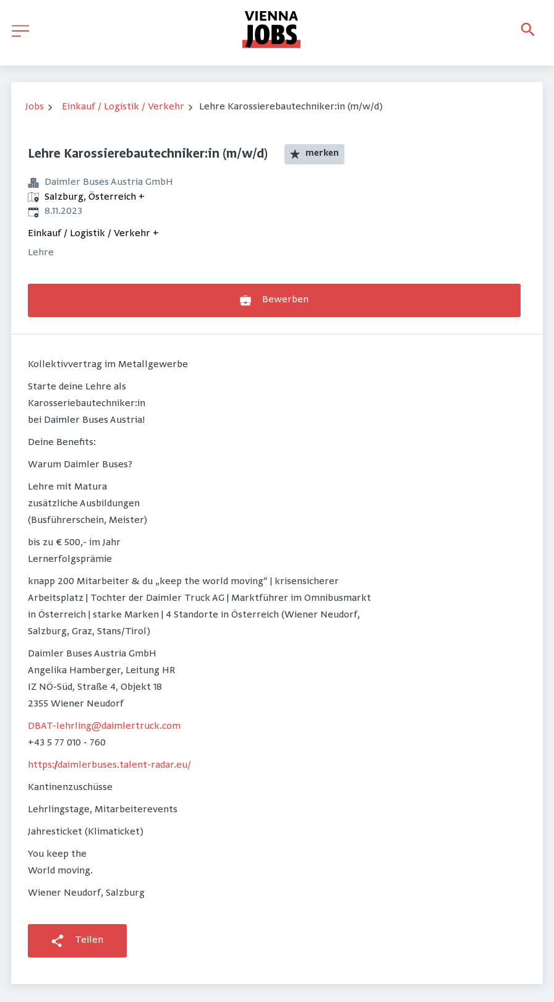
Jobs (34, 107)
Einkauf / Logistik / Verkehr (123, 107)
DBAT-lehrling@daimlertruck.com (104, 726)
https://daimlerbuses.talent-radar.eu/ (109, 765)
